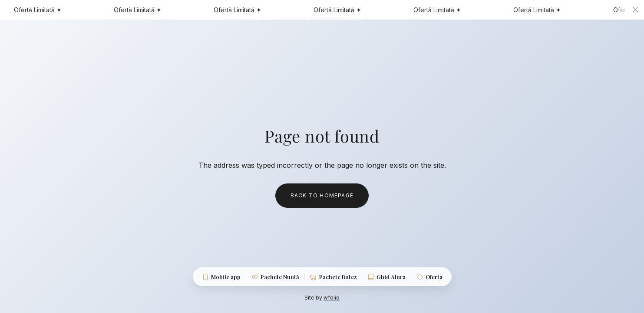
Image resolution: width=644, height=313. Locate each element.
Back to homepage (322, 195)
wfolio (332, 297)
